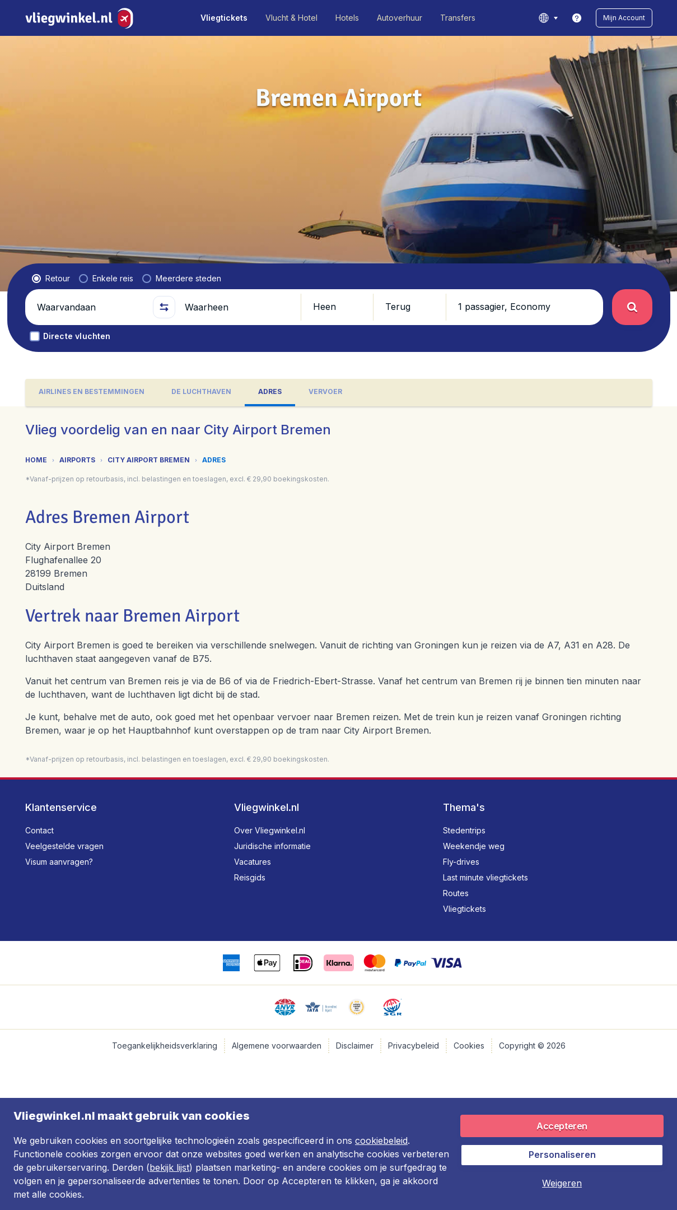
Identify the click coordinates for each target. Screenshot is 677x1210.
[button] (624, 17)
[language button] (548, 18)
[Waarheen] (238, 307)
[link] (576, 18)
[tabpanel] (338, 591)
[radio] (51, 278)
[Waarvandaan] (90, 307)
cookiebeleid (381, 1140)
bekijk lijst (169, 1167)
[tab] (91, 392)
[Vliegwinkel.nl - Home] (81, 18)
